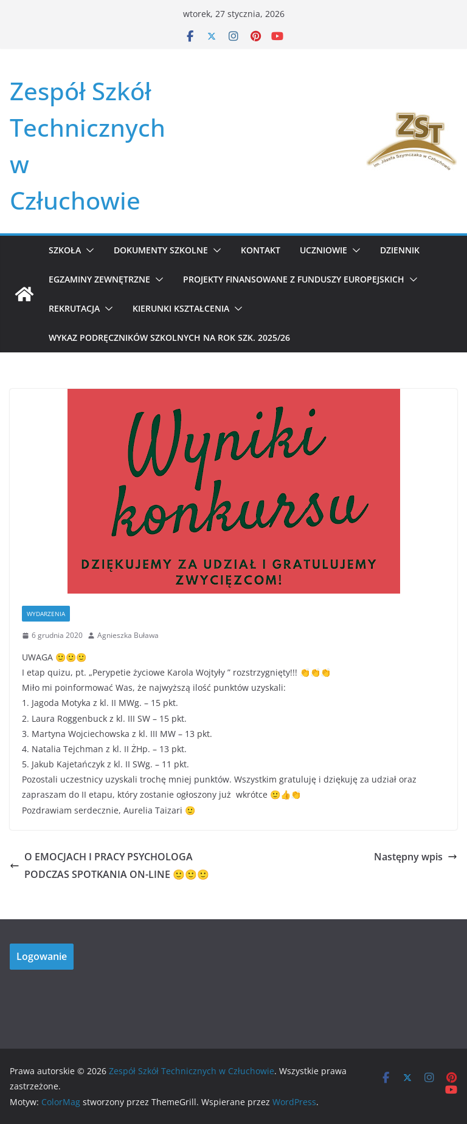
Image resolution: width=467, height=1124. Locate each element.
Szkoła (65, 250)
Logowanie (41, 956)
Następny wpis (415, 856)
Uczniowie (323, 250)
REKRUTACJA (74, 308)
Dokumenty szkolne (161, 250)
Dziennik (400, 250)
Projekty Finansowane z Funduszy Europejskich (293, 279)
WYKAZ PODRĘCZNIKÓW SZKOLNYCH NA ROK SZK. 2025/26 (169, 337)
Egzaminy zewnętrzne (99, 279)
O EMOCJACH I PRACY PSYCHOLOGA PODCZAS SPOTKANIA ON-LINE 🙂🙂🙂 (109, 865)
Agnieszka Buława (128, 635)
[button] (87, 250)
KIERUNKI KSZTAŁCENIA (181, 308)
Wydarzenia (46, 613)
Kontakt (260, 250)
